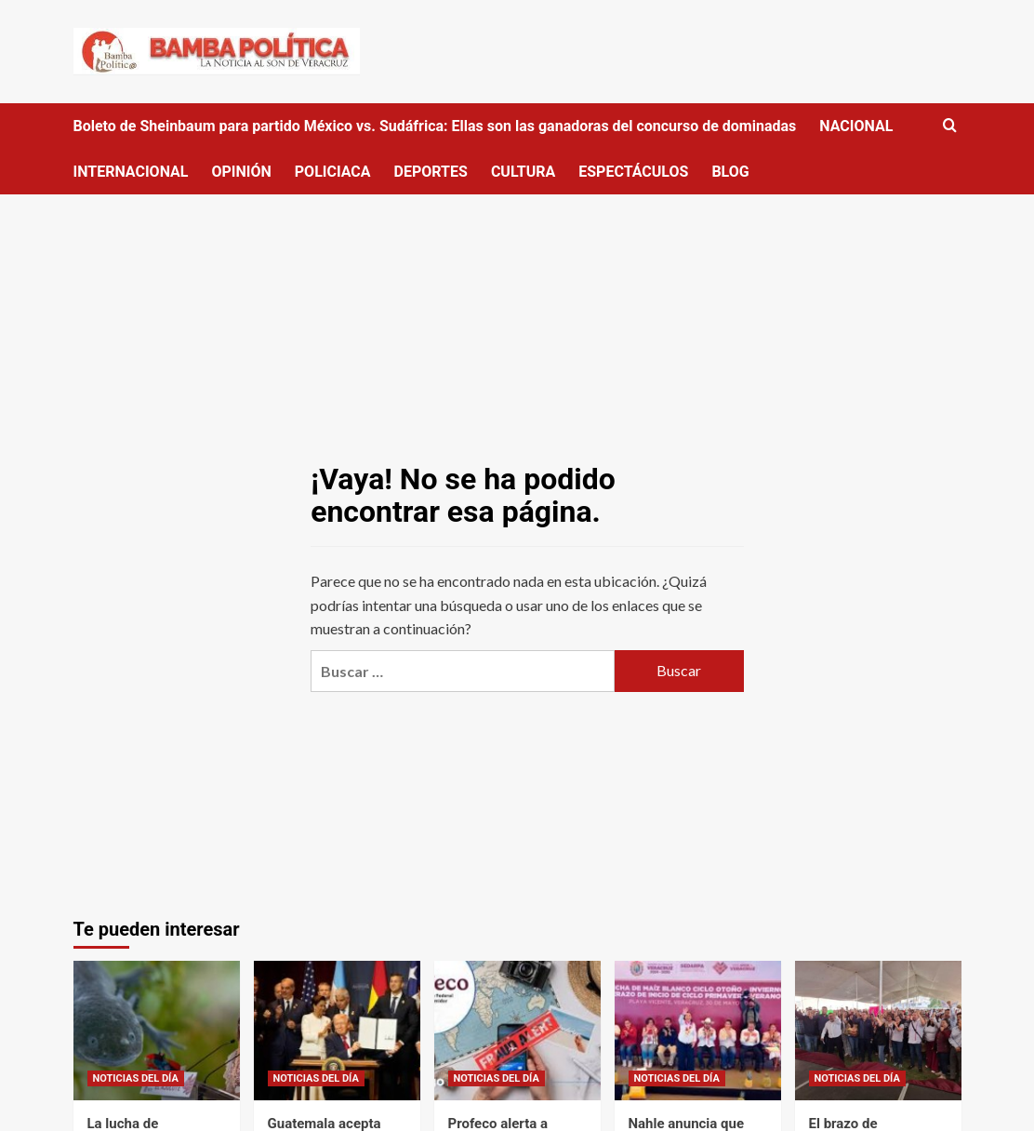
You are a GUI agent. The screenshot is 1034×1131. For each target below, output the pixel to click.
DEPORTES (431, 171)
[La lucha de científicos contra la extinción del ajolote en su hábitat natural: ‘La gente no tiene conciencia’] (156, 1030)
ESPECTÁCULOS (633, 171)
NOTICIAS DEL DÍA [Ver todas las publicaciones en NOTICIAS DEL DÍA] (136, 1078)
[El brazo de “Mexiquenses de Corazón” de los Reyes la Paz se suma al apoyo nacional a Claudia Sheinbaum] (878, 1030)
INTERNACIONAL (131, 171)
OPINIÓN (241, 171)
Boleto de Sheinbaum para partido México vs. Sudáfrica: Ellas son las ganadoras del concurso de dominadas (435, 126)
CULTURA (523, 171)
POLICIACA (333, 171)
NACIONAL (856, 126)
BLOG (730, 171)
